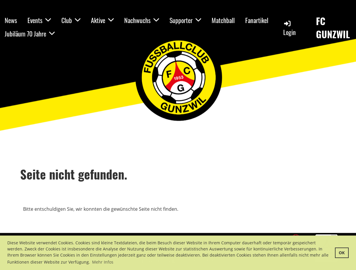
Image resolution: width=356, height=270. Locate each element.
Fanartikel (256, 20)
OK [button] (342, 252)
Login (289, 28)
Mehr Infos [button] (102, 262)
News (11, 20)
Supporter (185, 20)
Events (39, 20)
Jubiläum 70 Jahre (30, 33)
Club (70, 20)
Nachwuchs (141, 20)
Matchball (223, 20)
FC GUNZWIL (333, 28)
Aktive (102, 20)
